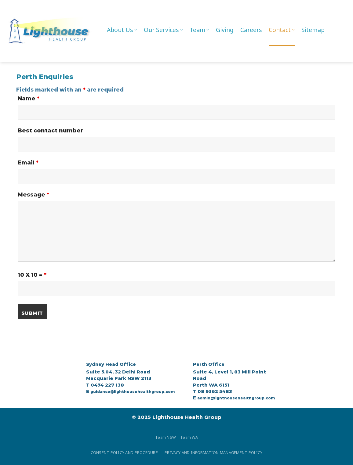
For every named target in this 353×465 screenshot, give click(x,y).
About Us (122, 30)
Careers (251, 30)
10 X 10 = (32, 275)
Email (28, 163)
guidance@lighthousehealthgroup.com (132, 391)
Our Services (163, 30)
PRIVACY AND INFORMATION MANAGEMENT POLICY (213, 453)
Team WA (189, 437)
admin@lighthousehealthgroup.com (236, 398)
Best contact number (50, 131)
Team (199, 30)
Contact (282, 30)
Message (33, 195)
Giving (225, 30)
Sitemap (313, 30)
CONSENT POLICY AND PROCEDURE (124, 453)
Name (28, 99)
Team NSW (165, 437)
